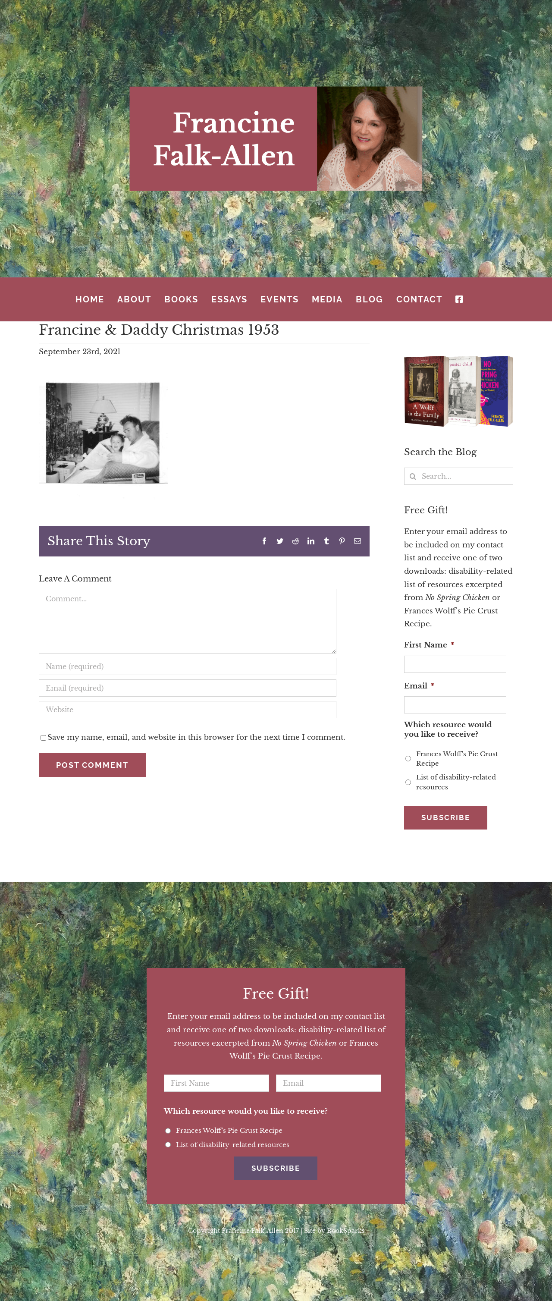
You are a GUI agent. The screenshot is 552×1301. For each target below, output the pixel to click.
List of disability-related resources (456, 782)
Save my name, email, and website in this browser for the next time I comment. (196, 737)
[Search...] (458, 476)
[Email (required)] (187, 688)
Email (419, 686)
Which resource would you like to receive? (448, 729)
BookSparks (345, 1218)
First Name (429, 645)
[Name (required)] (187, 666)
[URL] (187, 709)
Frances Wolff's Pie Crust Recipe (457, 758)
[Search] (412, 476)
